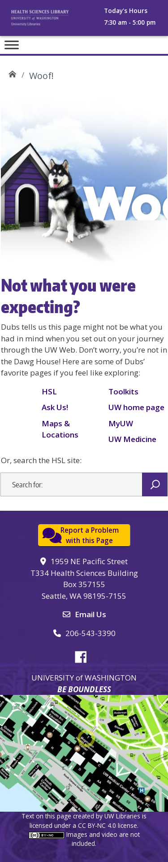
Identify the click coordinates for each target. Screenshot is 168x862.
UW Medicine (132, 439)
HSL (49, 391)
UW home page (136, 407)
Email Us (90, 614)
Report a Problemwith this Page (89, 535)
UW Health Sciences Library (12, 72)
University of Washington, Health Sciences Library (49, 20)
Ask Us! (55, 407)
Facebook (84, 655)
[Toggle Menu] (11, 44)
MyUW (120, 423)
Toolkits (123, 391)
